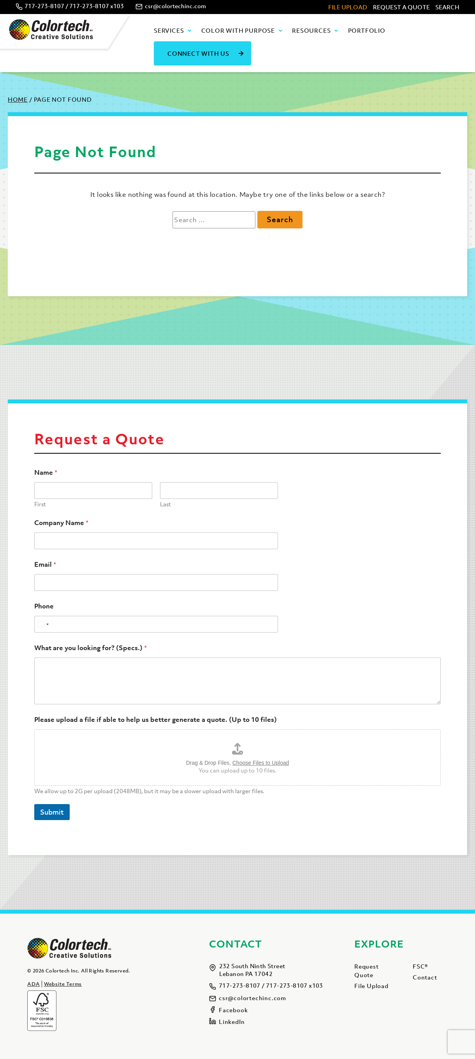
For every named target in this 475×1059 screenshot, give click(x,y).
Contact (425, 977)
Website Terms (63, 984)
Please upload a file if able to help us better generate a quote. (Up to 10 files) (155, 719)
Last (165, 504)
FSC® (420, 966)
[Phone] (156, 624)
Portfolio (366, 30)
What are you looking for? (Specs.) (90, 648)
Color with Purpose (238, 30)
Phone (44, 606)
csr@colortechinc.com (175, 6)
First (40, 504)
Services (169, 30)
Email (45, 564)
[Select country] (42, 624)
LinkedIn (232, 1021)
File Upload (347, 7)
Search (447, 7)
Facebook (233, 1010)
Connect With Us (198, 53)
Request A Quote (401, 7)
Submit (52, 812)
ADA (33, 984)
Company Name (61, 523)
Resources (311, 30)
